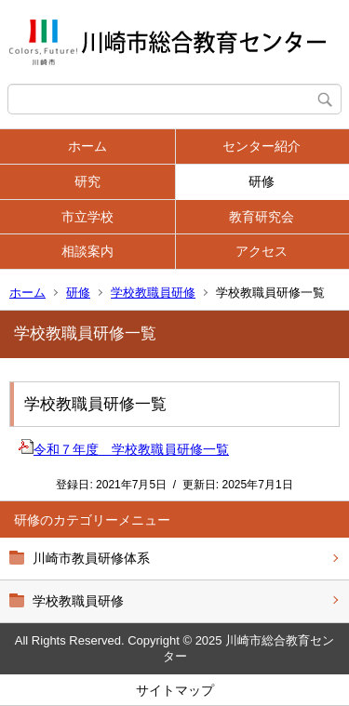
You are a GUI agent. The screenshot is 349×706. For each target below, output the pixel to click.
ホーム (87, 146)
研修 (261, 181)
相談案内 (87, 251)
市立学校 (87, 216)
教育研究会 (261, 216)
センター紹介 (261, 146)
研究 (87, 181)
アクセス (261, 251)
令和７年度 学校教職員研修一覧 (124, 449)
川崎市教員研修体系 (91, 558)
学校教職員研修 (153, 293)
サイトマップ (175, 690)
